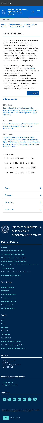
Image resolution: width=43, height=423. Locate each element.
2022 (22, 158)
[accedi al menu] (38, 11)
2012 (11, 168)
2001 (33, 172)
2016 (22, 163)
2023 (17, 158)
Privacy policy (15, 417)
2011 (17, 168)
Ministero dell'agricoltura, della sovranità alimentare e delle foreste (18, 12)
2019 (6, 163)
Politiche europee (15, 24)
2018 (11, 163)
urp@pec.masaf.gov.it (10, 385)
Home (3, 24)
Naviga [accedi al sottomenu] (6, 19)
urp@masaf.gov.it (8, 382)
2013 (6, 168)
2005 (11, 172)
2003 (22, 172)
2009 (27, 168)
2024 (11, 158)
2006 (6, 172)
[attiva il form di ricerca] (32, 12)
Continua (33, 93)
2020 (33, 158)
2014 (33, 163)
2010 (22, 168)
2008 (28, 27)
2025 (6, 158)
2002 (27, 172)
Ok (6, 418)
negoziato (31, 68)
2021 (27, 158)
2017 (17, 163)
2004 (17, 172)
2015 (27, 163)
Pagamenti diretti (17, 27)
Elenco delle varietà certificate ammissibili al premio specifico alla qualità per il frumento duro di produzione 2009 (20, 126)
